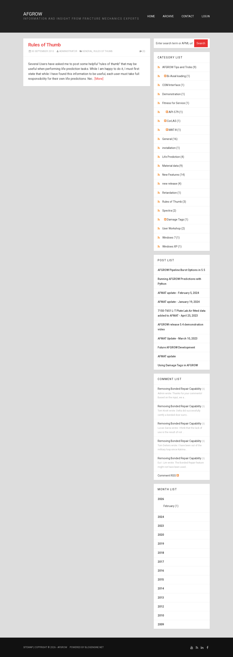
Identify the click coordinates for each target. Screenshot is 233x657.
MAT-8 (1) (175, 129)
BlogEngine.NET (94, 647)
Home (151, 16)
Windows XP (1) (172, 246)
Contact (188, 16)
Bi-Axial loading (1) (178, 76)
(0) (142, 51)
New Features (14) (173, 174)
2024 (161, 516)
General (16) (169, 139)
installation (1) (171, 147)
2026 (182, 503)
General (87, 51)
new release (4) (171, 183)
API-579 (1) (176, 112)
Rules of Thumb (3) (174, 201)
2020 (161, 534)
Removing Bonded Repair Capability (179, 388)
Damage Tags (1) (177, 219)
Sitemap (28, 647)
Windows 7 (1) (171, 237)
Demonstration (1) (173, 94)
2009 (161, 624)
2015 (161, 579)
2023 (161, 525)
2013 (161, 597)
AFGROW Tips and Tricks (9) (179, 67)
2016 (161, 570)
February (168, 506)
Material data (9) (172, 165)
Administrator (68, 51)
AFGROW (32, 14)
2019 (161, 543)
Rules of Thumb (44, 45)
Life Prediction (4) (173, 156)
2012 (161, 606)
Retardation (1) (171, 192)
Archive (168, 16)
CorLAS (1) (173, 120)
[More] (99, 79)
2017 (161, 561)
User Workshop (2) (173, 228)
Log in (206, 16)
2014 (161, 588)
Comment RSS (168, 475)
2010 (161, 615)
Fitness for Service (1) (175, 103)
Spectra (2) (169, 210)
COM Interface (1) (173, 85)
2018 (161, 552)
